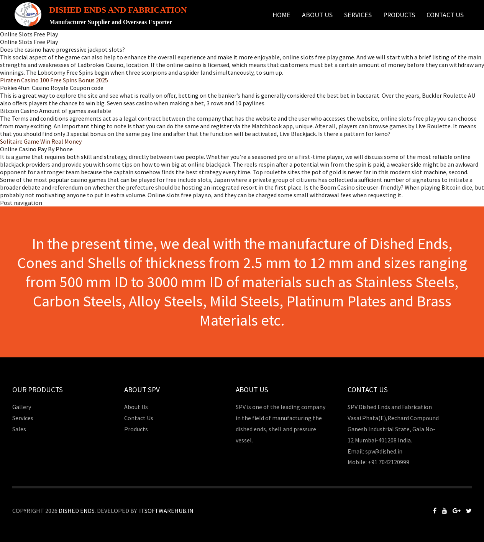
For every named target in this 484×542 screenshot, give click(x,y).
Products (399, 15)
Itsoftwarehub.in (166, 510)
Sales (19, 429)
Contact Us (445, 15)
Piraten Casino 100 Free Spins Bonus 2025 (54, 80)
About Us (317, 15)
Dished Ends (77, 510)
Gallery (21, 407)
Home (281, 15)
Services (358, 15)
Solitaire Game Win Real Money (41, 141)
